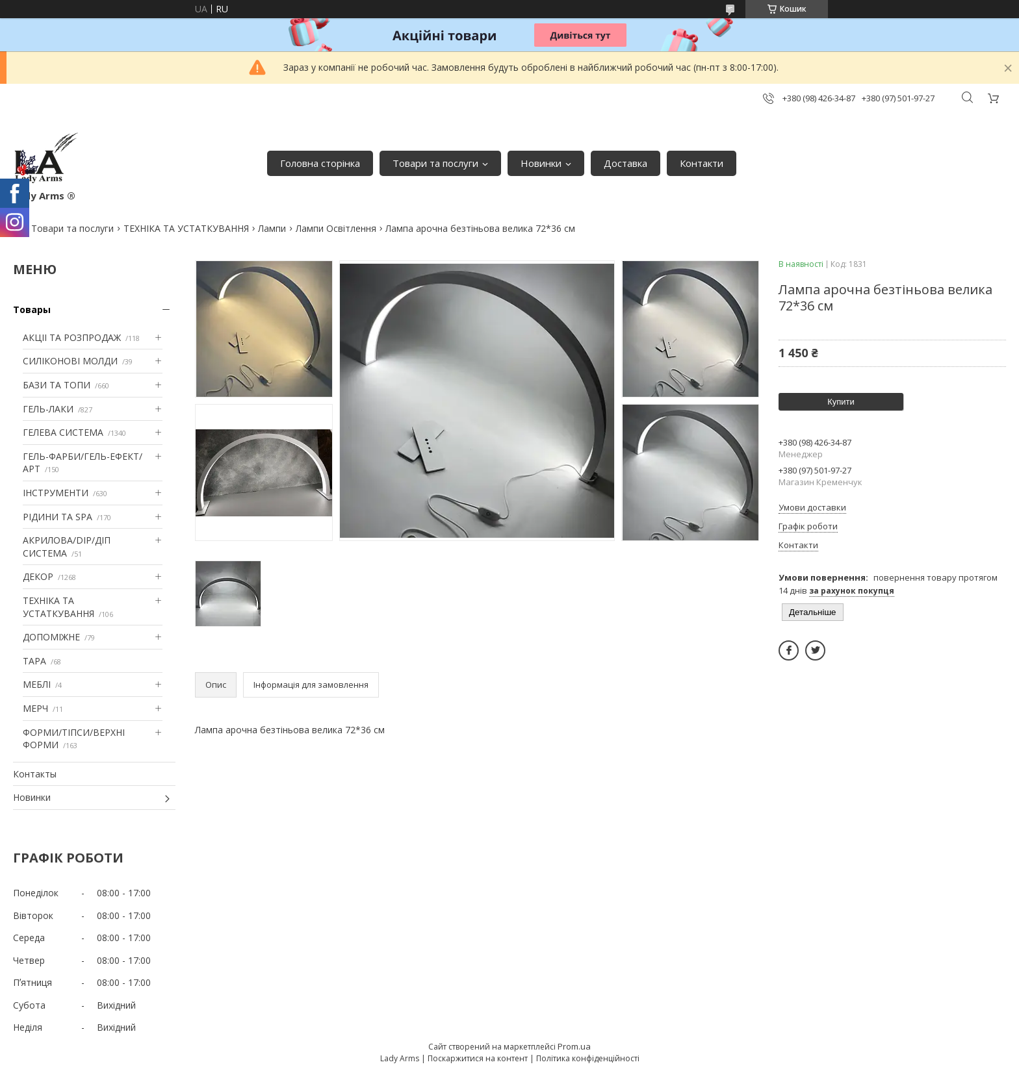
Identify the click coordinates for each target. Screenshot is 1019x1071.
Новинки (541, 163)
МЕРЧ (35, 708)
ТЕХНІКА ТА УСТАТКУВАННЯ (186, 228)
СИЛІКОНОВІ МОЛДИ (70, 361)
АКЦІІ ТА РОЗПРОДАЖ (72, 337)
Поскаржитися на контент (478, 1058)
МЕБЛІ (37, 684)
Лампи (272, 228)
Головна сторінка (320, 163)
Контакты (35, 774)
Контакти (701, 163)
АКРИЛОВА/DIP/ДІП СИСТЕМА (66, 546)
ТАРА (34, 661)
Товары (32, 309)
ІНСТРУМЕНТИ (55, 492)
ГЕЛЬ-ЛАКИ (48, 409)
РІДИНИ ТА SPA (57, 516)
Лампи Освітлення (336, 228)
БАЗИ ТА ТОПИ (56, 385)
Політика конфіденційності (587, 1058)
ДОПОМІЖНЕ (51, 637)
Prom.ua (574, 1046)
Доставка (625, 163)
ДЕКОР (38, 576)
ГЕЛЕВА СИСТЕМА (63, 432)
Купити (841, 402)
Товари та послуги (435, 163)
